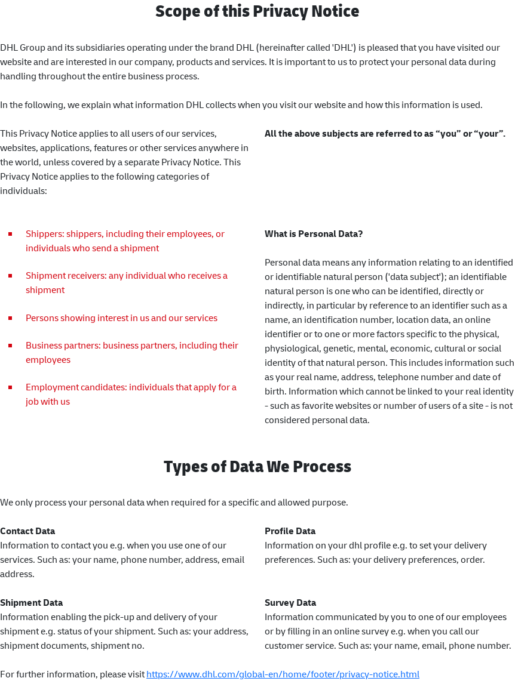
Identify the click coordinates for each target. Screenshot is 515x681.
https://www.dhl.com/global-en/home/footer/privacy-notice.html (282, 673)
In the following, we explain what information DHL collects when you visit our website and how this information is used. (241, 104)
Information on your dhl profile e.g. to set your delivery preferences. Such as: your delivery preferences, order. (376, 552)
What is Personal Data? (314, 233)
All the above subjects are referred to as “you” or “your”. (385, 133)
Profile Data (290, 530)
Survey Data (290, 602)
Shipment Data (31, 602)
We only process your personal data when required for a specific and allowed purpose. (174, 502)
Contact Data (27, 530)
